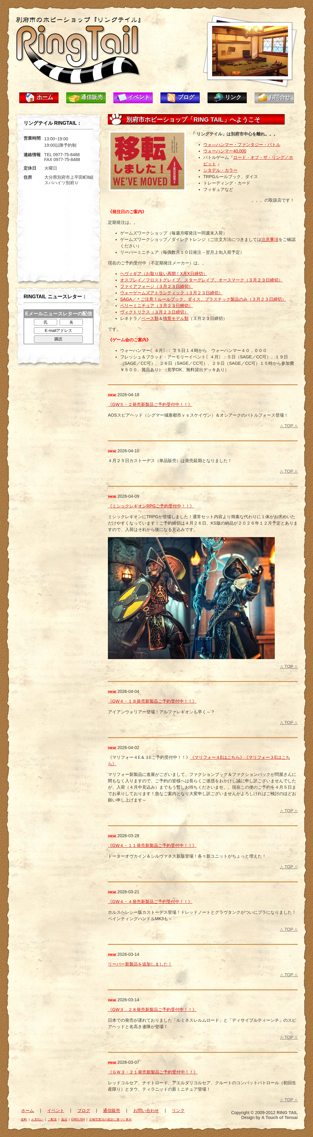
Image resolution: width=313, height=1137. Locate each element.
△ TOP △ (289, 425)
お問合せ (280, 97)
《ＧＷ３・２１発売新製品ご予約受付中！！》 (153, 1072)
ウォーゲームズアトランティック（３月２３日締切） (171, 292)
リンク (233, 97)
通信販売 (92, 97)
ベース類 (150, 318)
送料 (24, 1119)
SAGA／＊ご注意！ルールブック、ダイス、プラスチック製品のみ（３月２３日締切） (203, 299)
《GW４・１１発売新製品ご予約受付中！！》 (152, 845)
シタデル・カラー (220, 170)
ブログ (186, 97)
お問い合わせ (146, 1110)
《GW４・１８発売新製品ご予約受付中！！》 (152, 701)
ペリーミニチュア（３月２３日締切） (156, 305)
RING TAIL (287, 1112)
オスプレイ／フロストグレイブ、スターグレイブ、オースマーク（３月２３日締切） (201, 280)
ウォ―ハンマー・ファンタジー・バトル (241, 144)
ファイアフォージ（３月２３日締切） (156, 286)
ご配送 (52, 1119)
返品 (64, 1119)
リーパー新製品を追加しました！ (140, 964)
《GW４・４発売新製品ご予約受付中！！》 (150, 901)
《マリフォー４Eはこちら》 (217, 757)
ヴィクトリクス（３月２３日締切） (154, 312)
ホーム (45, 97)
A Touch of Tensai (279, 1117)
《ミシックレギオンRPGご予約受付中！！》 (151, 506)
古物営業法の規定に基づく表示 (110, 1119)
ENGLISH (78, 1119)
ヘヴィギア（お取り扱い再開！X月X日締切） (163, 273)
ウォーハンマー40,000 (224, 151)
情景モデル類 (176, 318)
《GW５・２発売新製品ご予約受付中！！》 (150, 404)
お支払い (37, 1119)
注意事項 (269, 239)
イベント (139, 97)
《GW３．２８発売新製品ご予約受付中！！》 (152, 1009)
